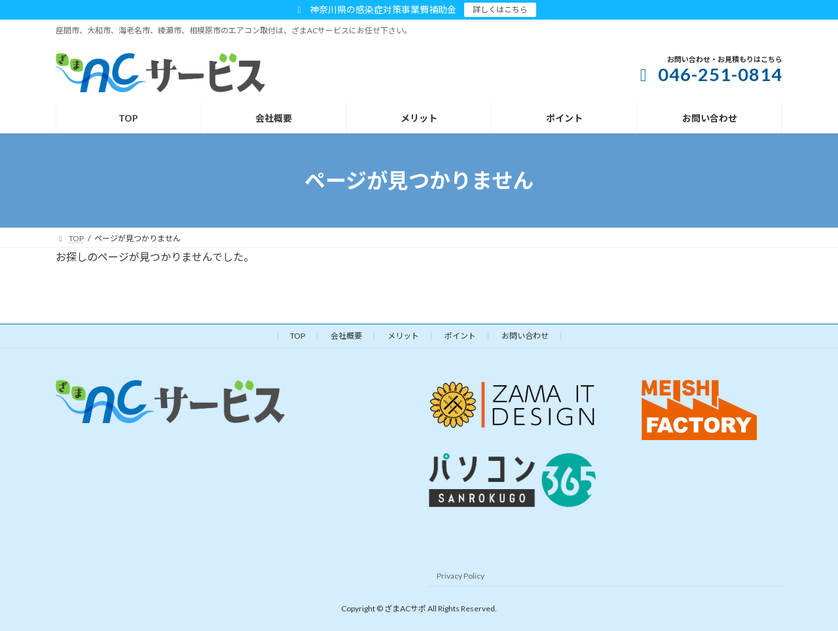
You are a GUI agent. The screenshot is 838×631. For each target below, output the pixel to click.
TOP (297, 336)
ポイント (460, 336)
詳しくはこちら (500, 9)
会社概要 (346, 336)
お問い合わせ (525, 336)
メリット (403, 336)
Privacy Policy (460, 575)
